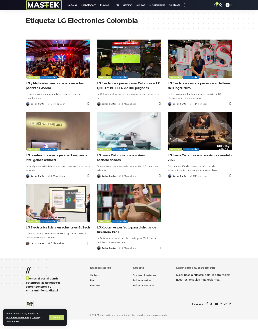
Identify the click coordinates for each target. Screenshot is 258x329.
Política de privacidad (18, 317)
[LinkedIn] (230, 313)
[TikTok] (226, 313)
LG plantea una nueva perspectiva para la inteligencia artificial (55, 164)
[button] (56, 317)
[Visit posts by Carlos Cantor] (27, 104)
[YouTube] (216, 313)
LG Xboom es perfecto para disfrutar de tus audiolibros (123, 239)
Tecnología (49, 77)
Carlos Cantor (38, 104)
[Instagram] (221, 313)
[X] (211, 313)
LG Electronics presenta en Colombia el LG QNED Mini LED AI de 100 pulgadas (128, 88)
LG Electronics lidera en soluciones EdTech (48, 239)
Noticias (34, 77)
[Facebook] (207, 313)
